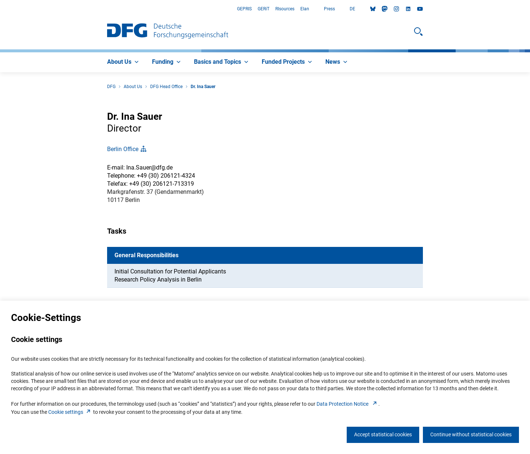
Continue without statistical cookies (471, 434)
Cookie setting (70, 412)
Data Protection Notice (347, 404)
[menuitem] (123, 62)
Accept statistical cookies (383, 434)
